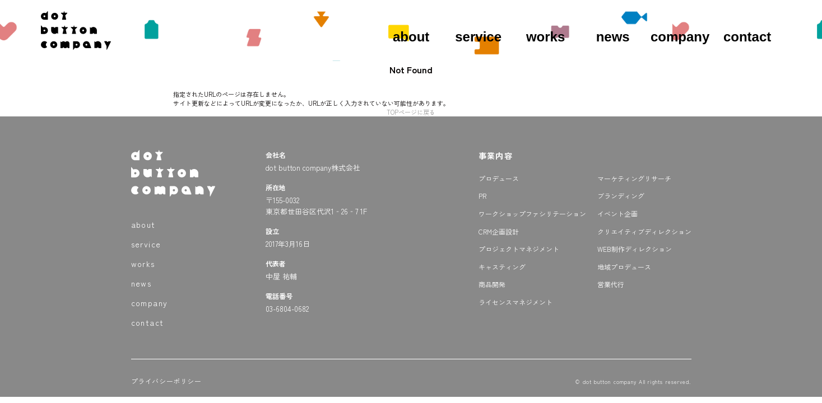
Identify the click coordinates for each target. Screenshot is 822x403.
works (545, 36)
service (478, 36)
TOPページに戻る (411, 111)
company (680, 36)
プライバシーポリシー (166, 381)
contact (747, 36)
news (613, 36)
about (411, 36)
